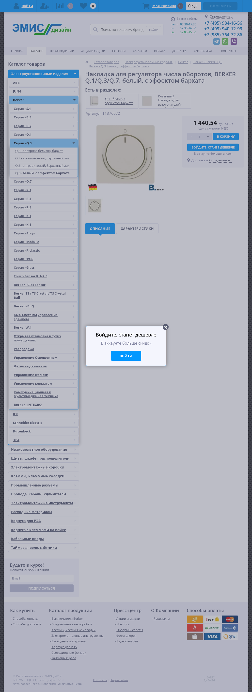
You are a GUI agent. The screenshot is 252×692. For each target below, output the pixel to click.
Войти (126, 356)
